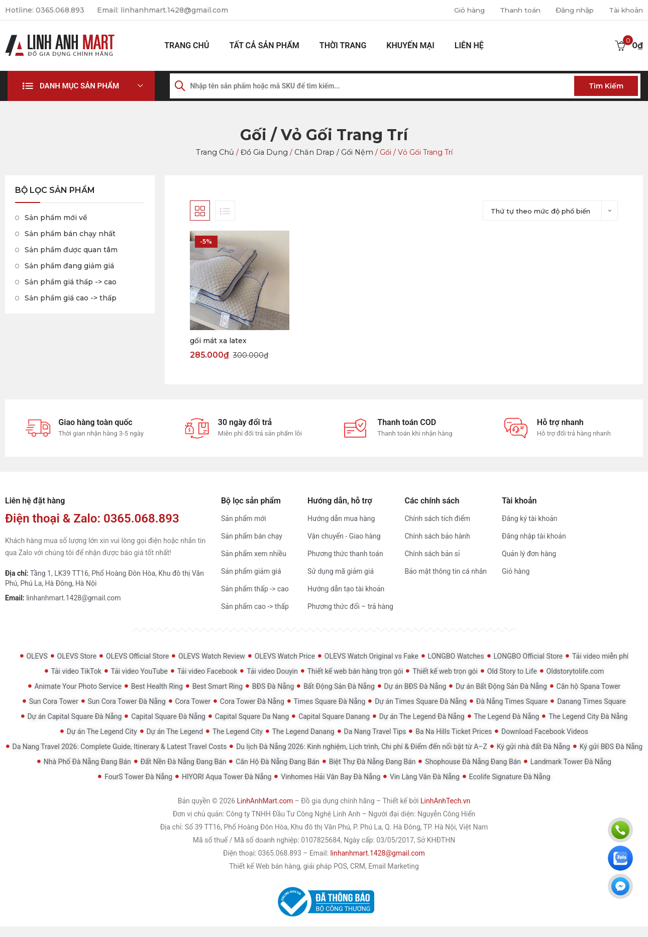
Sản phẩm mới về (56, 217)
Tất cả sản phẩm (264, 45)
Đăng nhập (571, 10)
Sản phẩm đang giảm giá (69, 265)
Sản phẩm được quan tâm (71, 249)
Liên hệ (469, 45)
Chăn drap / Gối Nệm (331, 152)
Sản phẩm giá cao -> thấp (71, 297)
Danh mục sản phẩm (79, 85)
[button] (81, 86)
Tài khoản (625, 10)
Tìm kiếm (606, 85)
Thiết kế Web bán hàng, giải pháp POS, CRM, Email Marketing (324, 867)
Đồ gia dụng (265, 152)
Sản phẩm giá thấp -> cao (71, 281)
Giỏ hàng (462, 10)
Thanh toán (514, 10)
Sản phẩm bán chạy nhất (70, 233)
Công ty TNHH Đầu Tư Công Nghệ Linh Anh (293, 814)
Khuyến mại (410, 45)
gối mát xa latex (218, 340)
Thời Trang (342, 45)
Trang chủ (186, 45)
